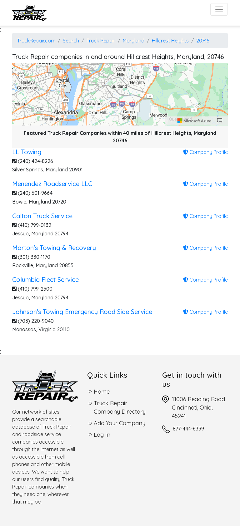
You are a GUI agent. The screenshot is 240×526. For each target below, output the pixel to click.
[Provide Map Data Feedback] (220, 121)
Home (102, 391)
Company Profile (205, 152)
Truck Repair (101, 40)
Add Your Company (119, 423)
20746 (202, 40)
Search (71, 40)
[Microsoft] (194, 120)
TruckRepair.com (36, 40)
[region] (120, 94)
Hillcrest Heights (170, 40)
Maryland (133, 40)
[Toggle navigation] (219, 9)
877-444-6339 (188, 428)
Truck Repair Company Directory (120, 407)
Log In (102, 434)
